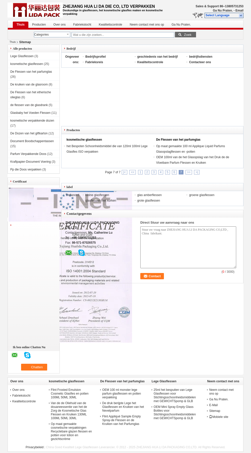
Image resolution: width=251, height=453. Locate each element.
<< (132, 172)
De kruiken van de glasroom (29, 84)
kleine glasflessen (97, 195)
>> (189, 172)
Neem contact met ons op (147, 24)
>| (197, 172)
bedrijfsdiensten (200, 56)
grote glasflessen (148, 200)
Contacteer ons (200, 62)
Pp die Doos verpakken (25, 169)
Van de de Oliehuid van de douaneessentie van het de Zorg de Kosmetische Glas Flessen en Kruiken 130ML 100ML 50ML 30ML (69, 410)
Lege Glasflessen (22, 56)
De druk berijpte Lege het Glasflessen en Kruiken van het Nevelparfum (123, 406)
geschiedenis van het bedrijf (157, 56)
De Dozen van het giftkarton (29, 133)
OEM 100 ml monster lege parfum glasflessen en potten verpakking (121, 393)
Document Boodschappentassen (32, 141)
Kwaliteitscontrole (110, 24)
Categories (41, 34)
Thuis (21, 24)
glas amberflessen (149, 195)
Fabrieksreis (94, 62)
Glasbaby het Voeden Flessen (30, 113)
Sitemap (214, 411)
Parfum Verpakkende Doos (28, 154)
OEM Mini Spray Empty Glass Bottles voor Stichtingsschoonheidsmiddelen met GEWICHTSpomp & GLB (175, 412)
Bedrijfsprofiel (95, 56)
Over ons (59, 24)
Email (239, 10)
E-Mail (213, 405)
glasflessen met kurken (100, 200)
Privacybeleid (34, 447)
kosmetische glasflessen (26, 64)
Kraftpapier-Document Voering (30, 161)
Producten (39, 24)
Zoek (188, 35)
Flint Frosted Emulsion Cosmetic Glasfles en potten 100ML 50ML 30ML (70, 393)
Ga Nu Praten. (223, 10)
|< (124, 172)
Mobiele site (218, 417)
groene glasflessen (201, 195)
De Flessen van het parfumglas (31, 71)
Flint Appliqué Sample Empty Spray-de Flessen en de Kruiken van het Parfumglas (121, 420)
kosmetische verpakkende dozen (32, 120)
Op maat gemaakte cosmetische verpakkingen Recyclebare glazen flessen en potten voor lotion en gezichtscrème (71, 431)
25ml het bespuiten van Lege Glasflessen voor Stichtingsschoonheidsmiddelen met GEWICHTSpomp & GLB (175, 395)
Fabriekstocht (82, 24)
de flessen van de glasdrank (29, 105)
